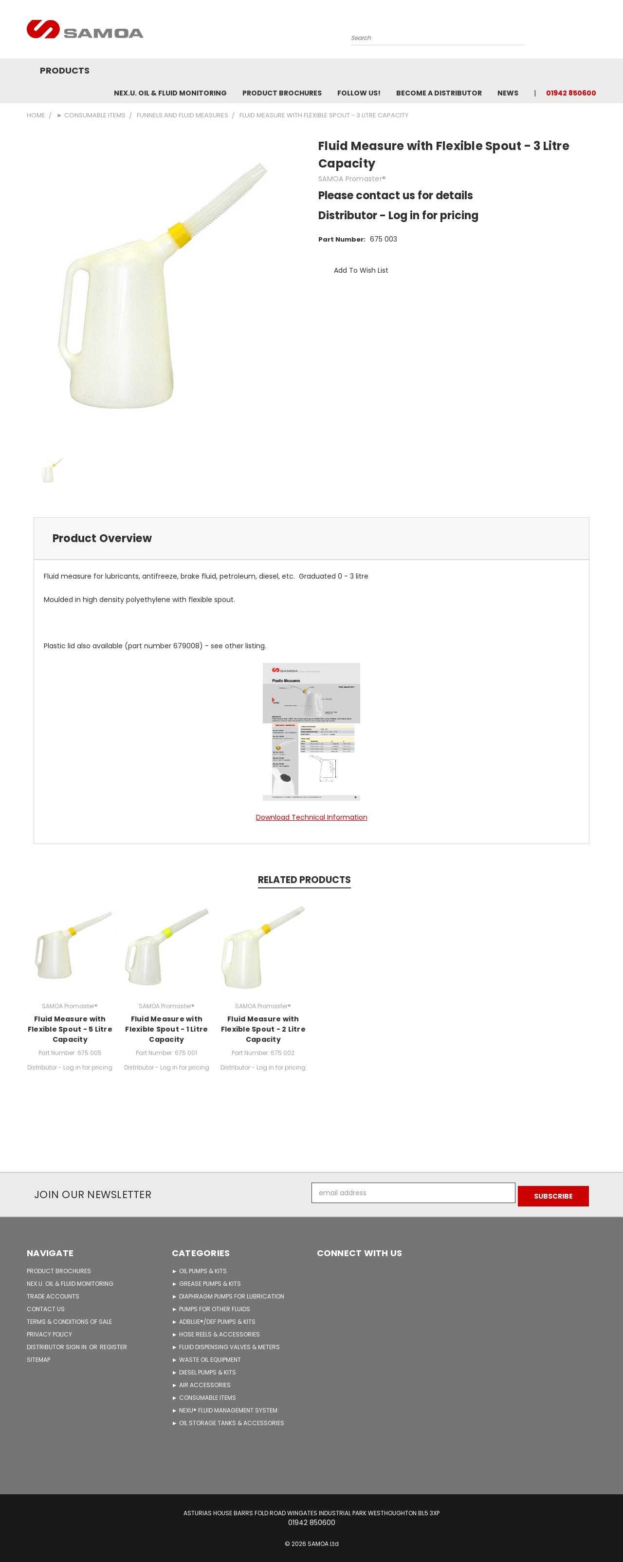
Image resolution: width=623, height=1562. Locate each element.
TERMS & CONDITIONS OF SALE (69, 1318)
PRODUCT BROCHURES (59, 1267)
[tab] (311, 538)
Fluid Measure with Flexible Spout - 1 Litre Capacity (166, 1029)
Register (113, 1343)
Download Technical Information (311, 817)
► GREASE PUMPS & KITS (206, 1280)
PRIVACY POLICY (49, 1331)
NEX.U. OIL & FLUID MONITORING (170, 93)
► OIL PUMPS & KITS (199, 1267)
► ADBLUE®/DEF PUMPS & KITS (214, 1318)
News (507, 93)
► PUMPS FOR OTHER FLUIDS (211, 1305)
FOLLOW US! (359, 93)
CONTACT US (46, 1305)
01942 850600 (571, 93)
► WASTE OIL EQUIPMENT (206, 1356)
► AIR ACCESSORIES (201, 1381)
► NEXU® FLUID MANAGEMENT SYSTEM (224, 1407)
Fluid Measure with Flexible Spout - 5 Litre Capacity (70, 1029)
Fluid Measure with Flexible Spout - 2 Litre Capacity (263, 1029)
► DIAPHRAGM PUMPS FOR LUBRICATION (228, 1293)
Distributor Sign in (57, 1343)
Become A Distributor (439, 93)
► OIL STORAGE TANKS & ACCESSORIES (228, 1419)
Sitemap (38, 1356)
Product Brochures (282, 93)
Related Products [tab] (304, 879)
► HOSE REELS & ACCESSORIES (216, 1331)
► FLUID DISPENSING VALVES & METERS (226, 1343)
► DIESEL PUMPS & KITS (204, 1369)
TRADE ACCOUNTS (53, 1293)
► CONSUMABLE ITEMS (204, 1394)
